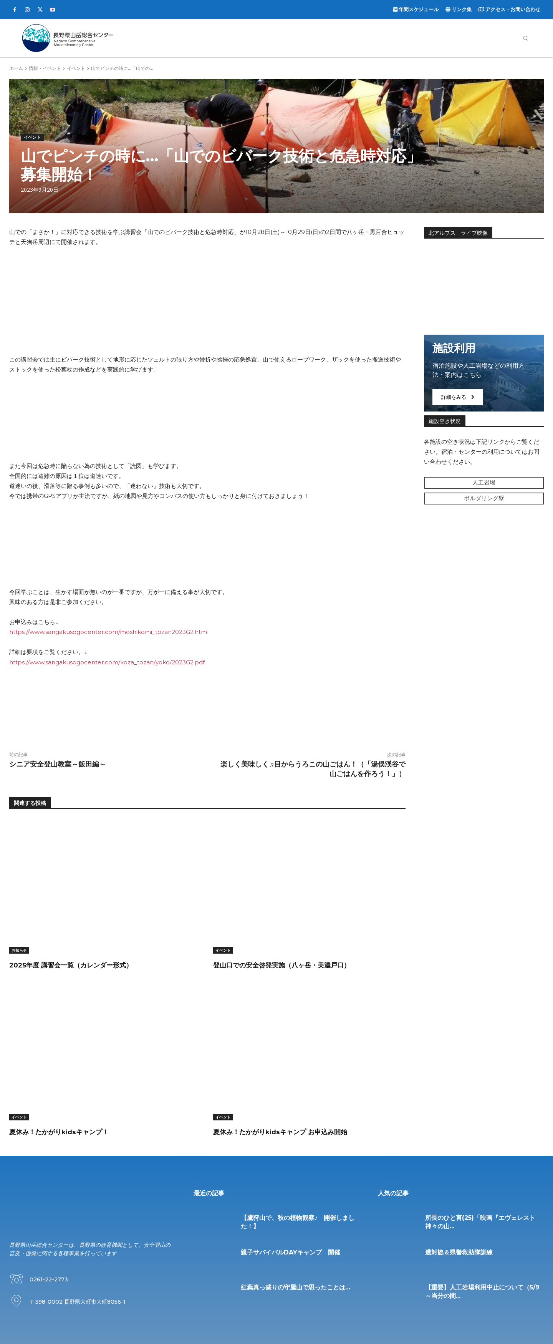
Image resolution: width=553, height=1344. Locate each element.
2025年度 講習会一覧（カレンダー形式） (89, 964)
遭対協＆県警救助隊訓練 (459, 1252)
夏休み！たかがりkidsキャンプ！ (75, 1131)
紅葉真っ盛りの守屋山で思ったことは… (295, 1287)
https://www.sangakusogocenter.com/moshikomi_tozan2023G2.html (109, 631)
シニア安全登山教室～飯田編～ (57, 764)
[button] (525, 38)
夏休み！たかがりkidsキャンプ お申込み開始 (302, 1131)
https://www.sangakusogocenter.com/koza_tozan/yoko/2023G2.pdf (107, 662)
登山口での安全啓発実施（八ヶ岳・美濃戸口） (302, 964)
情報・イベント (45, 68)
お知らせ (19, 950)
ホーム (16, 68)
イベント (76, 68)
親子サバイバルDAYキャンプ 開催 (290, 1252)
